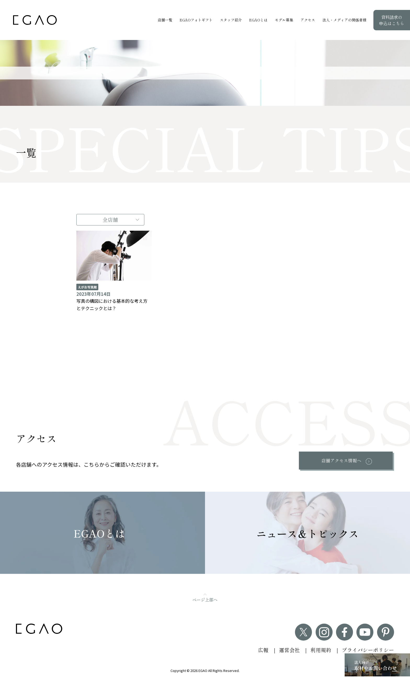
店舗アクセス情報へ (340, 460)
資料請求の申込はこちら (391, 20)
